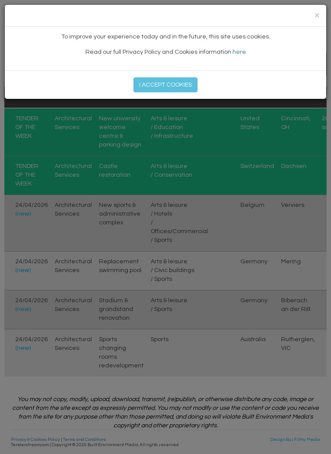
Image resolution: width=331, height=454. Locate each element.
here (239, 52)
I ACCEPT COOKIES (165, 85)
